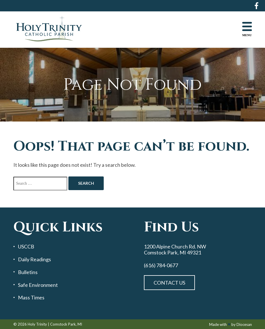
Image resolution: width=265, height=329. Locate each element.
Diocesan (244, 324)
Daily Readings (34, 259)
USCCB (26, 247)
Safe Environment (38, 285)
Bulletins (28, 272)
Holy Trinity (37, 324)
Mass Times (31, 298)
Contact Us (169, 282)
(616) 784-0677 (161, 265)
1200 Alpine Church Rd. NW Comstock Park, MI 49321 (175, 249)
